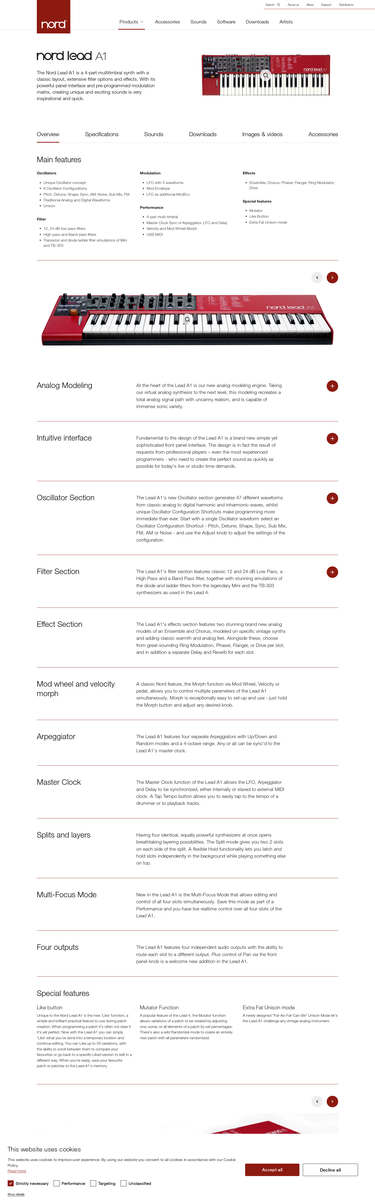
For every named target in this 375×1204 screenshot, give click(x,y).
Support (326, 4)
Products (131, 21)
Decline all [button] (330, 1169)
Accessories (167, 21)
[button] (122, 1192)
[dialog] (183, 1169)
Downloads (257, 21)
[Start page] (53, 16)
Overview (48, 133)
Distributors (346, 4)
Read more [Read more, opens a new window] (17, 1171)
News (310, 4)
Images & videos (262, 133)
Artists (286, 21)
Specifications (102, 133)
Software (226, 21)
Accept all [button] (272, 1169)
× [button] (362, 1139)
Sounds (199, 21)
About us (293, 4)
